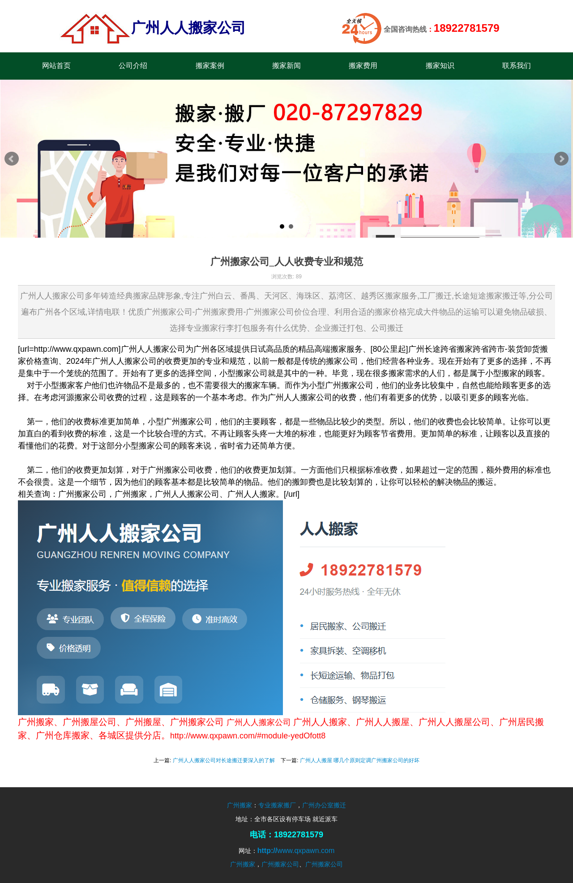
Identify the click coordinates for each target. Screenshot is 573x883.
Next (561, 159)
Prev (11, 159)
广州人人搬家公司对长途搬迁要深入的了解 (224, 760)
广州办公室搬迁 (324, 805)
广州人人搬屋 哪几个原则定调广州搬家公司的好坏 (359, 760)
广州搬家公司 (280, 864)
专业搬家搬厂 (277, 805)
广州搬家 (239, 805)
